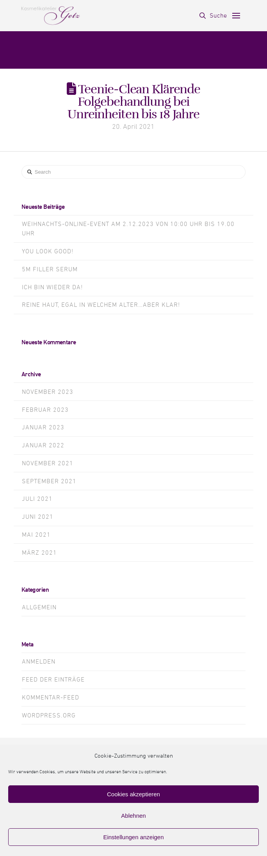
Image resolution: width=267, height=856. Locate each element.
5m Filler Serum (50, 269)
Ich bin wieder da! (52, 287)
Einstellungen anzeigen (133, 837)
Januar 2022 (43, 445)
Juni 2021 (37, 517)
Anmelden (38, 661)
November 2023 (47, 392)
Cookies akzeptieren (133, 794)
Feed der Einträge (53, 679)
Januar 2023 (43, 427)
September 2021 (49, 481)
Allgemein (39, 607)
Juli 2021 (37, 499)
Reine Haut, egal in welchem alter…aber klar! (101, 305)
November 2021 (47, 463)
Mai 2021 (36, 535)
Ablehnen (133, 815)
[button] (213, 15)
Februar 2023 (45, 410)
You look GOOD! (47, 251)
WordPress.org (49, 715)
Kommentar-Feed (50, 697)
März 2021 (39, 553)
